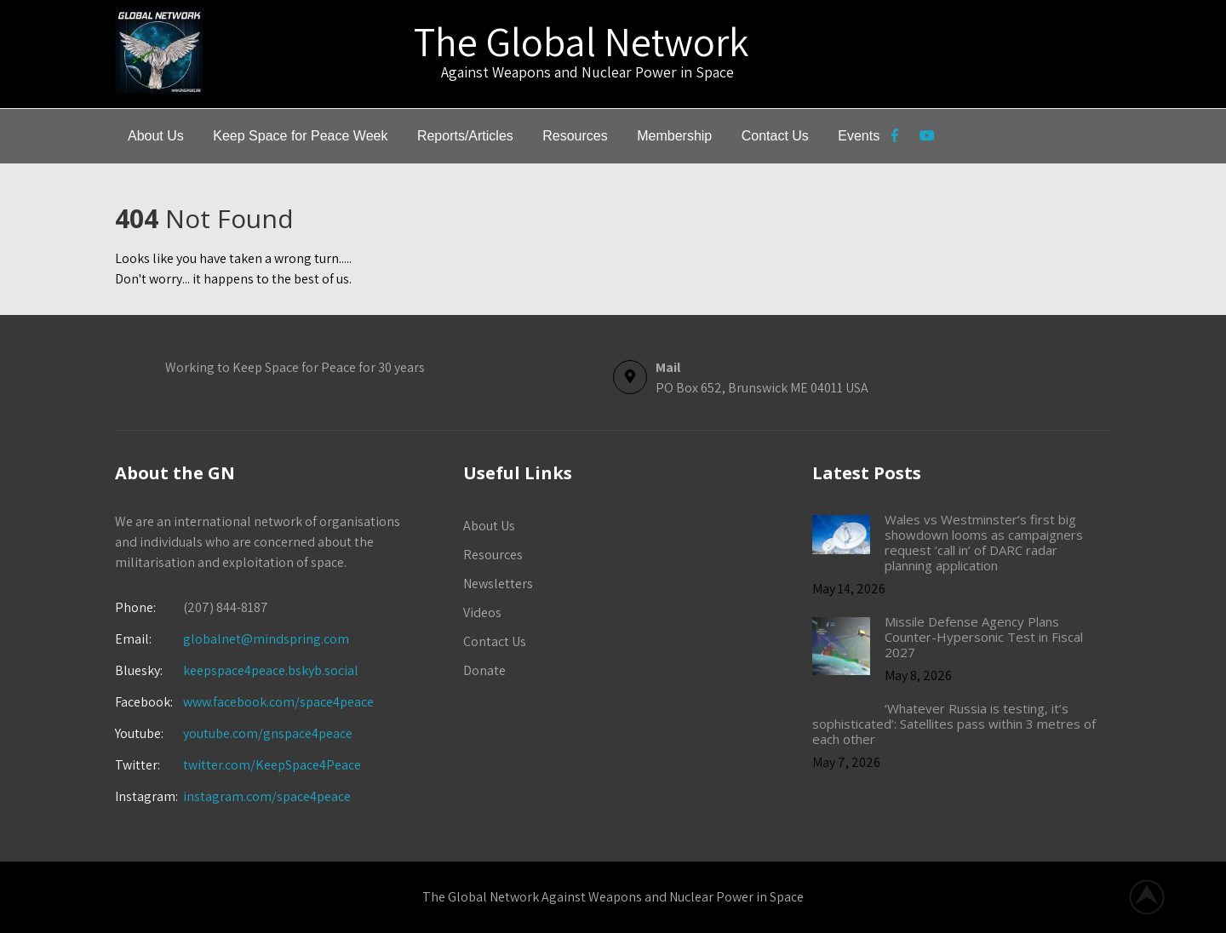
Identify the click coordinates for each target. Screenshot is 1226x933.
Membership (674, 136)
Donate (484, 670)
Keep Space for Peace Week (300, 136)
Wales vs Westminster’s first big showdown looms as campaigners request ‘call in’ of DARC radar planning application (984, 542)
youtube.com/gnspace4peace (267, 733)
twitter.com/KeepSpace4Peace (272, 765)
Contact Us (775, 136)
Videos (482, 612)
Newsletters (498, 583)
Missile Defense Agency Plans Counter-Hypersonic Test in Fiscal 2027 (984, 637)
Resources (574, 136)
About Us (156, 136)
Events (858, 136)
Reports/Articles (465, 136)
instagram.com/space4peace (267, 796)
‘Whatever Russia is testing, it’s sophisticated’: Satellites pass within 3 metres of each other (954, 724)
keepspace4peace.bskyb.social (270, 670)
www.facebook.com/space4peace (278, 702)
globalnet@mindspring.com (232, 639)
